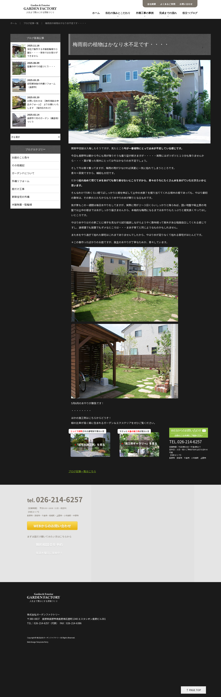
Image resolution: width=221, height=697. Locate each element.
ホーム (96, 13)
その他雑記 (18, 165)
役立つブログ (189, 13)
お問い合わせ (186, 4)
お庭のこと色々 (20, 157)
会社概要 (151, 4)
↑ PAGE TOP (193, 690)
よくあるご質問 (167, 4)
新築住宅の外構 (20, 196)
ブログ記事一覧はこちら (82, 471)
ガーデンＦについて (23, 173)
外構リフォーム (20, 181)
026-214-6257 (55, 499)
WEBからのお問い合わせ (52, 525)
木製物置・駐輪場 (22, 204)
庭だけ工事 (18, 189)
